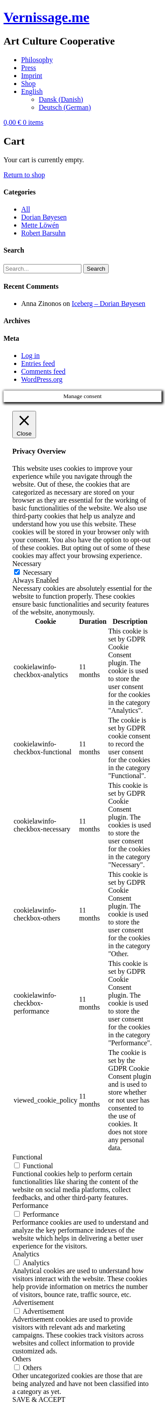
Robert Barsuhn (43, 233)
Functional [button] (27, 1157)
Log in (30, 355)
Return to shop (24, 175)
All (25, 209)
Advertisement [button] (33, 1302)
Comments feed (43, 371)
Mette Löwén (40, 225)
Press (28, 67)
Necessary (37, 572)
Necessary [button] (26, 563)
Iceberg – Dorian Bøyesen (108, 303)
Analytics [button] (25, 1254)
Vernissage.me (46, 17)
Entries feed (38, 363)
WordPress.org (41, 379)
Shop (28, 83)
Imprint (31, 75)
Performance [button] (30, 1205)
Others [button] (21, 1359)
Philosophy (37, 59)
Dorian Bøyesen (44, 217)
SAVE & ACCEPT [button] (39, 1399)
